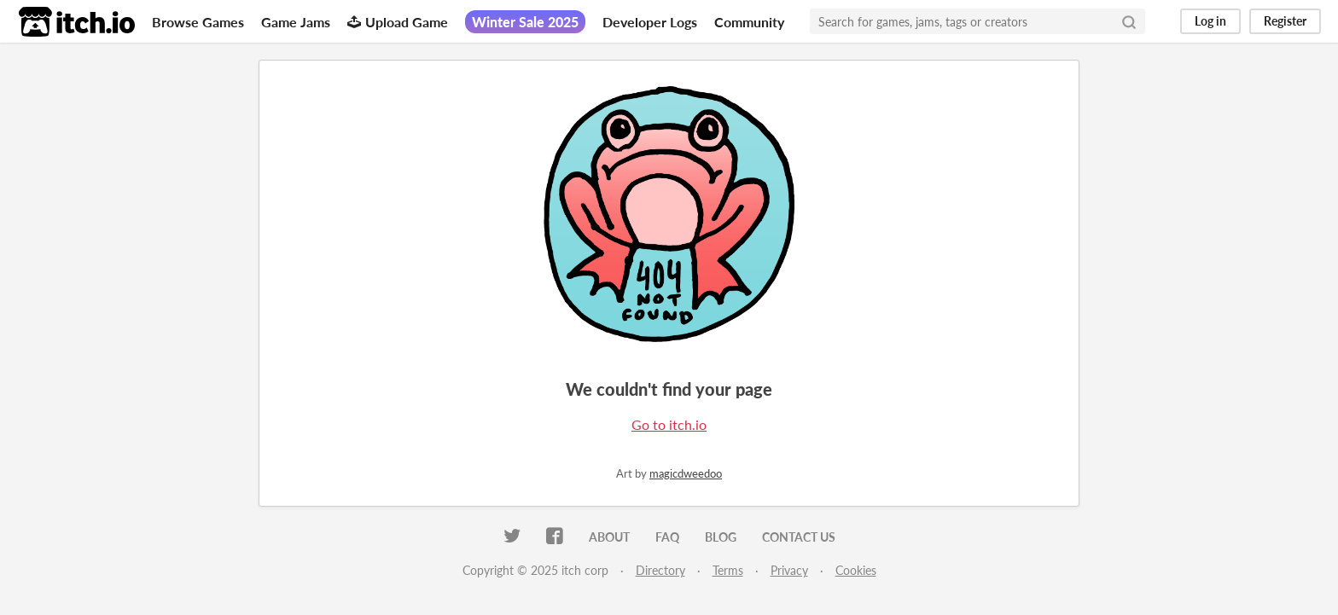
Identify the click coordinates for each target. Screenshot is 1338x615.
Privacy (789, 570)
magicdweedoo (685, 473)
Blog (720, 537)
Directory (660, 570)
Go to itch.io (669, 424)
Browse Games (198, 22)
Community (749, 22)
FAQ (667, 537)
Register (1285, 21)
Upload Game (397, 22)
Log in (1210, 21)
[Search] (1129, 21)
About (609, 537)
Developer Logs (649, 22)
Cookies (855, 570)
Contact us (798, 537)
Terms (728, 570)
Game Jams (295, 22)
